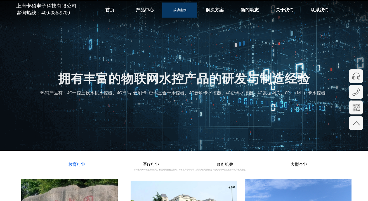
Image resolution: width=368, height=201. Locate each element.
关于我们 (285, 10)
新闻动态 (250, 10)
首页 (109, 10)
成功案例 (180, 10)
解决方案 (215, 10)
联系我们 (320, 10)
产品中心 (145, 10)
